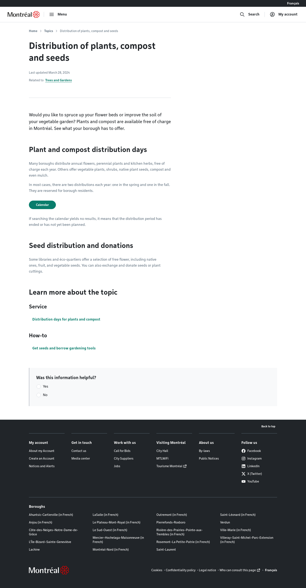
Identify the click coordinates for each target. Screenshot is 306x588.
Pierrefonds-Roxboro (170, 522)
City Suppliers (123, 458)
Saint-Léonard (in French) (238, 514)
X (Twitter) (251, 474)
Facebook (251, 451)
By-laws (204, 451)
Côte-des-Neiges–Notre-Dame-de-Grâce (53, 532)
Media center (80, 458)
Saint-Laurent (166, 549)
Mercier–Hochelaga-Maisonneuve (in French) (118, 540)
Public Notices (209, 458)
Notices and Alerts (42, 466)
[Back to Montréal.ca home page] (23, 14)
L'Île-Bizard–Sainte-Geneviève (50, 542)
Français (293, 3)
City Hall (162, 451)
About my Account (41, 451)
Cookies (156, 570)
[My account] (283, 14)
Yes (45, 386)
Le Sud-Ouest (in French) (110, 530)
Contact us (78, 451)
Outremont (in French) (171, 514)
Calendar (42, 205)
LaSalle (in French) (105, 514)
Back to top (268, 426)
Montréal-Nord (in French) (111, 549)
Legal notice (207, 570)
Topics (48, 31)
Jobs (117, 466)
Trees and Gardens (58, 80)
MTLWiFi (162, 458)
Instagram (251, 458)
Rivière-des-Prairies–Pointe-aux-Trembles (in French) (179, 532)
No (45, 395)
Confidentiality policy (181, 570)
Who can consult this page (238, 570)
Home (33, 31)
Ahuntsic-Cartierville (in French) (51, 514)
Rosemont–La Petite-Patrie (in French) (183, 542)
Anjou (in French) (40, 522)
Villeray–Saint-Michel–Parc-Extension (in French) (246, 540)
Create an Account (41, 458)
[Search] (249, 14)
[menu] (58, 14)
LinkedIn (250, 466)
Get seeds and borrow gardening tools (64, 348)
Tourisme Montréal (169, 466)
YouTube (250, 481)
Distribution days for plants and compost (66, 319)
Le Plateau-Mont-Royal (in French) (116, 522)
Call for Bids (122, 451)
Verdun (225, 522)
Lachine (34, 549)
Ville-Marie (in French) (235, 530)
